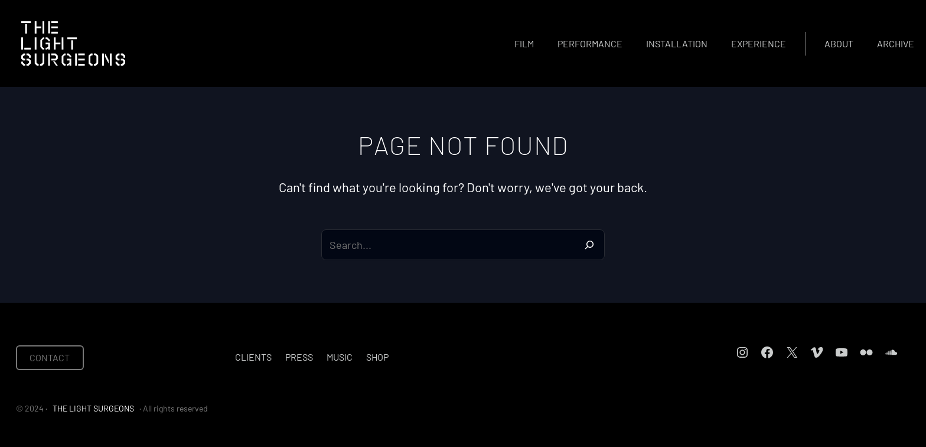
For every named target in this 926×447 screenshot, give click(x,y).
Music (340, 356)
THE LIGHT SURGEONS (93, 408)
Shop (377, 356)
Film (524, 43)
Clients (253, 356)
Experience (758, 43)
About (838, 43)
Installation (676, 43)
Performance (589, 43)
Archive (895, 43)
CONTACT (50, 357)
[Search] (589, 244)
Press (299, 356)
